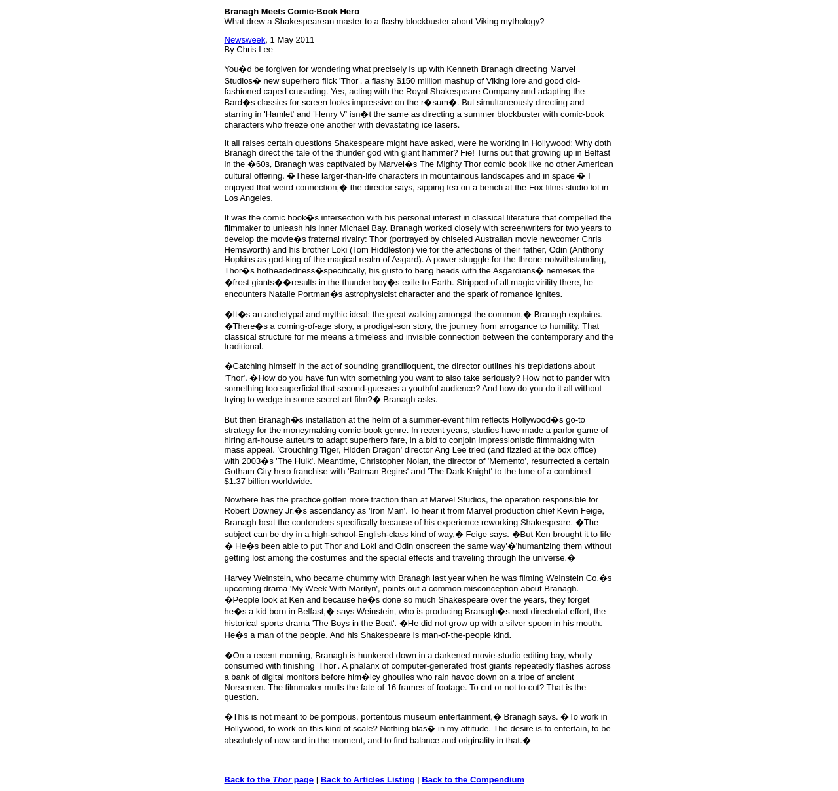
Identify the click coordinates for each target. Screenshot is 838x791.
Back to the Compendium (473, 779)
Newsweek (245, 39)
